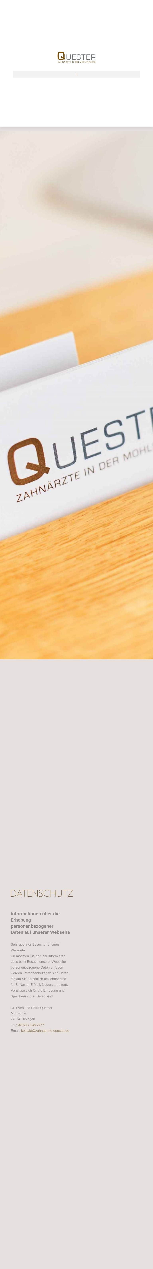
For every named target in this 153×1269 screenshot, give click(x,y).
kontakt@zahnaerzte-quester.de (45, 1031)
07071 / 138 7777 (31, 1025)
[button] (76, 74)
